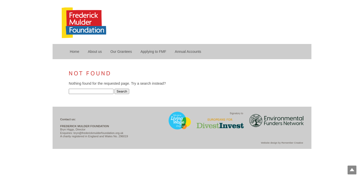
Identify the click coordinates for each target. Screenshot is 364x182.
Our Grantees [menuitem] (121, 52)
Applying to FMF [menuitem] (153, 52)
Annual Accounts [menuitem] (188, 52)
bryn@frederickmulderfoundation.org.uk (98, 132)
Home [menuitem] (74, 52)
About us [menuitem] (95, 52)
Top (352, 170)
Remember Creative (292, 142)
